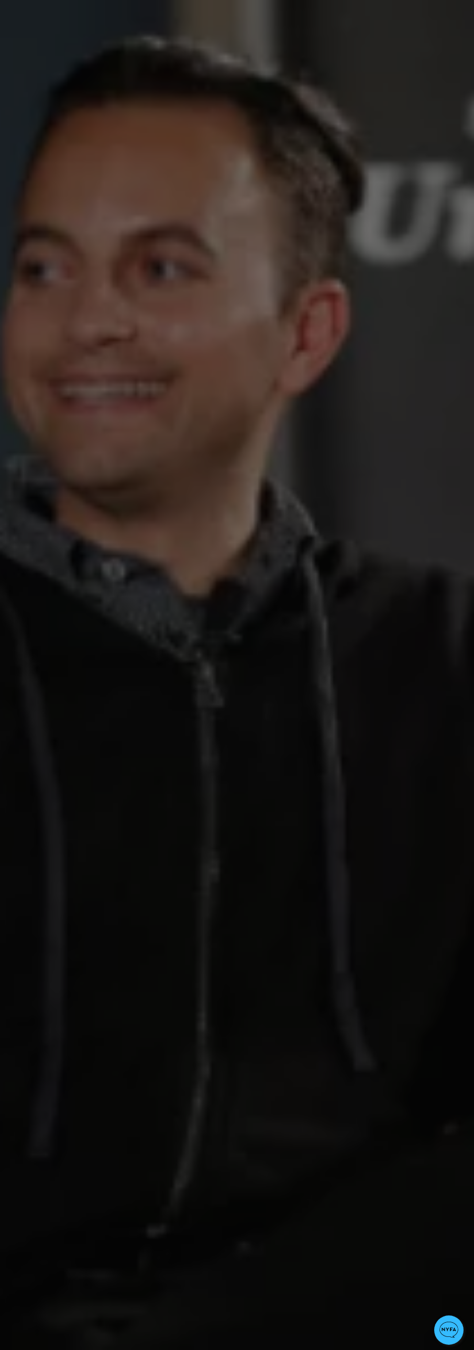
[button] (449, 1330)
